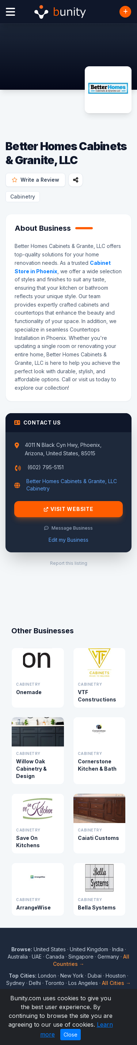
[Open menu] (10, 12)
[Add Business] (125, 12)
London (47, 975)
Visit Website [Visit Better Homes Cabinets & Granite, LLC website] (69, 509)
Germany (108, 956)
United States (50, 949)
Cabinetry (22, 196)
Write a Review (35, 180)
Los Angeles (83, 983)
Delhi (35, 983)
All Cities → (116, 983)
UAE (37, 956)
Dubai (95, 975)
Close (70, 1034)
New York (72, 975)
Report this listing (68, 563)
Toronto (54, 983)
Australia (18, 956)
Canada (55, 956)
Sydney (15, 983)
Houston (116, 975)
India (117, 949)
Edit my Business (68, 540)
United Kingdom (89, 949)
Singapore (81, 956)
